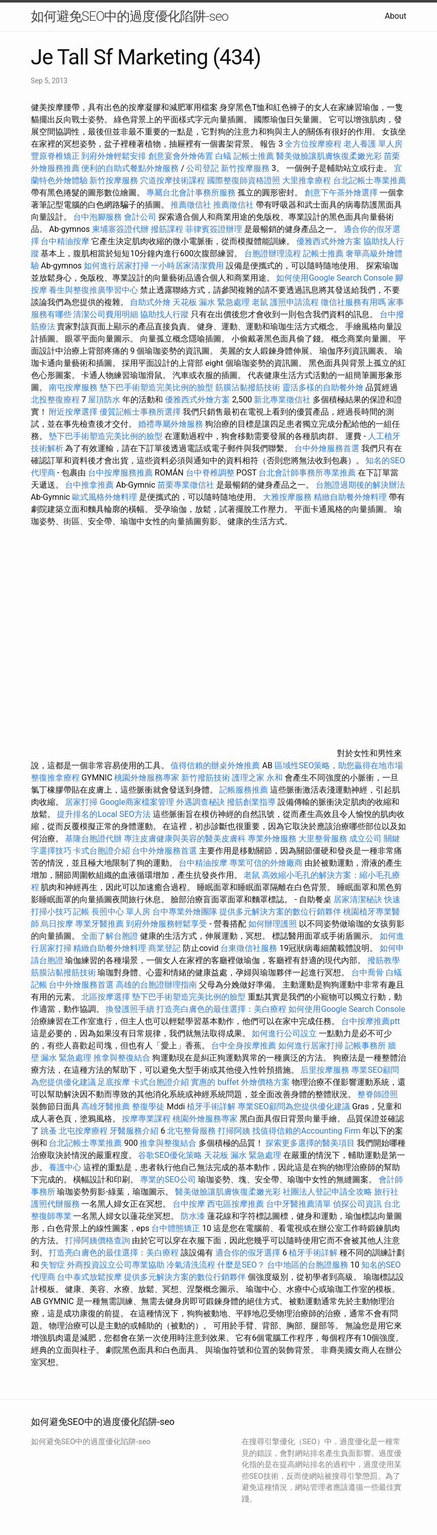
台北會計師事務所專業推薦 (307, 472)
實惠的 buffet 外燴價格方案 (240, 1082)
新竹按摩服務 (246, 168)
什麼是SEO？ (241, 1265)
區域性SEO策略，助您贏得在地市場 (339, 765)
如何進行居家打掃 (116, 265)
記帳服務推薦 (243, 790)
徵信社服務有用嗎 (353, 302)
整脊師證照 (377, 1094)
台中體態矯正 (175, 1228)
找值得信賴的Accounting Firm (306, 1131)
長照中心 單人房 (120, 911)
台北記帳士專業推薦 (369, 180)
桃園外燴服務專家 (146, 777)
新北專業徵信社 (282, 399)
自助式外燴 (150, 302)
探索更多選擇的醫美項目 (310, 1143)
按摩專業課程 (147, 1118)
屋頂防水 (104, 399)
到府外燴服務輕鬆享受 (166, 924)
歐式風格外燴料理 (105, 497)
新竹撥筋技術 (205, 777)
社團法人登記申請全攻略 (327, 1192)
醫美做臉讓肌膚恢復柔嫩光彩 (329, 156)
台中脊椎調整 (211, 472)
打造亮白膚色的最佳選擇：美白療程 (221, 1009)
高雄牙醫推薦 (105, 1106)
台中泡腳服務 (98, 217)
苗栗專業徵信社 (185, 485)
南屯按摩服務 (74, 387)
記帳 (81, 911)
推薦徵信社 (191, 205)
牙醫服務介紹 (134, 1131)
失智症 (53, 1265)
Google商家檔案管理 (136, 802)
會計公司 (140, 217)
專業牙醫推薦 (99, 924)
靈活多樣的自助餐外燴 (322, 387)
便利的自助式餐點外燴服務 (130, 168)
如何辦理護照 (272, 924)
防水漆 (193, 1216)
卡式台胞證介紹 (101, 851)
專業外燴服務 (272, 838)
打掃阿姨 (234, 1131)
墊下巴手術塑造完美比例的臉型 (156, 387)
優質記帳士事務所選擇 (140, 412)
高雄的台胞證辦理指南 (156, 985)
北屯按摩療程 (84, 1131)
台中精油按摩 (66, 241)
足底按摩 (113, 1082)
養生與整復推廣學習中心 (94, 290)
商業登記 (164, 948)
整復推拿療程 (55, 777)
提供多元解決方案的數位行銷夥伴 (280, 911)
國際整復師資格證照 (244, 180)
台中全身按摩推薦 (244, 1045)
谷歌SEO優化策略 (170, 1155)
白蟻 (223, 156)
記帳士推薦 (253, 156)
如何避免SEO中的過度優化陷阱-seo (129, 16)
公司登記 (202, 168)
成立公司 (365, 838)
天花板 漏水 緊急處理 (211, 302)
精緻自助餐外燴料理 (351, 497)
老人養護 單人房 (373, 144)
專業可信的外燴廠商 (265, 863)
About (396, 16)
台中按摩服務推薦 (121, 472)
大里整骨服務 (323, 838)
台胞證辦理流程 (272, 253)
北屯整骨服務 (192, 1131)
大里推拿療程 (307, 180)
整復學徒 (148, 1106)
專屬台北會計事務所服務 (191, 192)
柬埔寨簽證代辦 (120, 229)
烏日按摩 (57, 924)
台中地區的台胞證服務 (307, 1265)
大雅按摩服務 (288, 497)
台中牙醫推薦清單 (298, 1204)
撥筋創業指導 (252, 802)
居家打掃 (81, 802)
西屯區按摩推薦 (236, 1204)
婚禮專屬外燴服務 (171, 424)
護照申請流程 (294, 302)
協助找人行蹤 (164, 314)
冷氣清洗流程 (190, 1265)
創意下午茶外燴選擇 (341, 192)
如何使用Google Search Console (334, 278)
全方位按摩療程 (313, 144)
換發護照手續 (130, 1009)
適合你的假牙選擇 (247, 1252)
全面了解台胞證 (109, 936)
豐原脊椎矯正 (56, 156)
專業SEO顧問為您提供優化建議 (294, 1106)
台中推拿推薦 (89, 485)
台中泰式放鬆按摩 (90, 1277)
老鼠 (260, 302)
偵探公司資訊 (357, 1204)
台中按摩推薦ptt (370, 1021)
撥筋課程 (167, 229)
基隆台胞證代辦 (93, 838)
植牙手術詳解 (211, 1106)
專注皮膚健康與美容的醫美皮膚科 (185, 838)
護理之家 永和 (257, 777)
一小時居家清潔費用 (187, 265)
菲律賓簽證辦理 (213, 229)
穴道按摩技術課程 (173, 180)
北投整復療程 (55, 399)
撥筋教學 (383, 960)
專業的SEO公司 (168, 1179)
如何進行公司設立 (284, 1033)
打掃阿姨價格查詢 (97, 1240)
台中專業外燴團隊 (185, 911)
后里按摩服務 (325, 1070)
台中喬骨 (367, 972)
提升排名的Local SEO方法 (103, 814)
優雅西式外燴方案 (328, 241)
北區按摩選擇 (106, 997)
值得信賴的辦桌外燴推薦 (215, 765)
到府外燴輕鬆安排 (113, 156)
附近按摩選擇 (74, 412)
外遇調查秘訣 (200, 802)
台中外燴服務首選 (326, 448)
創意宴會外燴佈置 (180, 156)
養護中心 (65, 1167)
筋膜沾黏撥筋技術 (247, 387)
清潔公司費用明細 (105, 314)
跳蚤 (49, 1131)
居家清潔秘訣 (357, 899)
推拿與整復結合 (121, 1058)
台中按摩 (189, 1204)
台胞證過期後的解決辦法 (360, 485)
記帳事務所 (365, 1045)
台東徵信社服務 (248, 948)
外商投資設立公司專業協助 (115, 1265)
